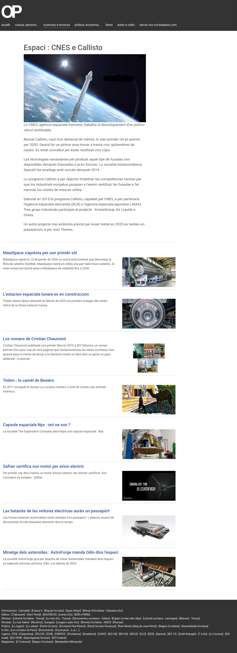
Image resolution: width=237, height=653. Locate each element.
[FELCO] (39, 633)
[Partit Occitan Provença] (101, 626)
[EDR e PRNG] (82, 614)
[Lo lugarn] (18, 626)
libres (109, 25)
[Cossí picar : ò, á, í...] (67, 630)
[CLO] (143, 633)
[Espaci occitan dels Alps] (126, 618)
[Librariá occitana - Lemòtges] (160, 618)
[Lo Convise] (216, 633)
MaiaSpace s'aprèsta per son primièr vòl (40, 252)
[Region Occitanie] (42, 641)
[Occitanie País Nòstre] (72, 626)
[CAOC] (102, 633)
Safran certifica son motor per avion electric (43, 466)
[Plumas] (118, 622)
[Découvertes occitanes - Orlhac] (91, 618)
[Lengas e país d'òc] (67, 622)
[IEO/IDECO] (49, 614)
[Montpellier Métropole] (68, 641)
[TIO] (14, 633)
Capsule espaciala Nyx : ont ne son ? (36, 424)
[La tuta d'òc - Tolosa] (58, 618)
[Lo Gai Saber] (21, 622)
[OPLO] (134, 633)
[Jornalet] (24, 610)
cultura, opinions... (27, 25)
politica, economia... (88, 25)
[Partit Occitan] (48, 626)
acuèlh (5, 25)
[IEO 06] (123, 633)
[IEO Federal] (59, 637)
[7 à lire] (202, 633)
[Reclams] (36, 622)
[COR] (49, 633)
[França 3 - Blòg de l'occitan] (47, 610)
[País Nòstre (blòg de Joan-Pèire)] (137, 626)
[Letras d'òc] (65, 614)
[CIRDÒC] (60, 633)
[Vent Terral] (34, 614)
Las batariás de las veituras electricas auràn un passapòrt (56, 510)
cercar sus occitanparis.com (158, 25)
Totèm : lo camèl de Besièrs (28, 380)
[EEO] (151, 633)
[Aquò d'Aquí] (73, 610)
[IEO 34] (112, 633)
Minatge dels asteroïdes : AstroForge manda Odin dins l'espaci (60, 552)
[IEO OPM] (16, 637)
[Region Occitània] (169, 626)
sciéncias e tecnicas (56, 25)
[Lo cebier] (32, 626)
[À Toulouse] (23, 641)
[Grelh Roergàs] (187, 633)
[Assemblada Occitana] (195, 626)
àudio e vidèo (126, 25)
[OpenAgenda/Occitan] (37, 637)
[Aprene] (161, 633)
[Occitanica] (74, 633)
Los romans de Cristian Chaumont (34, 338)
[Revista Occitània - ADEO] (96, 622)
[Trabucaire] (18, 614)
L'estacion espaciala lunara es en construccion (46, 294)
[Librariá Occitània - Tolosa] (28, 618)
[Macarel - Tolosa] (189, 618)
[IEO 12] (172, 633)
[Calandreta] (26, 633)
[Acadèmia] (89, 633)
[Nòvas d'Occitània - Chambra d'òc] (103, 610)
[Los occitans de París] (24, 630)
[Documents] (46, 630)
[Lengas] (49, 622)
